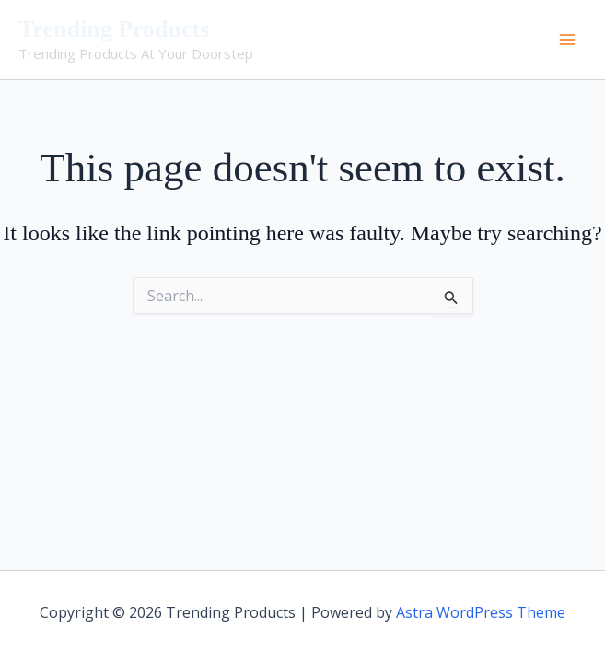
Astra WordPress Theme (480, 612)
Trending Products (113, 29)
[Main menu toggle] (567, 39)
